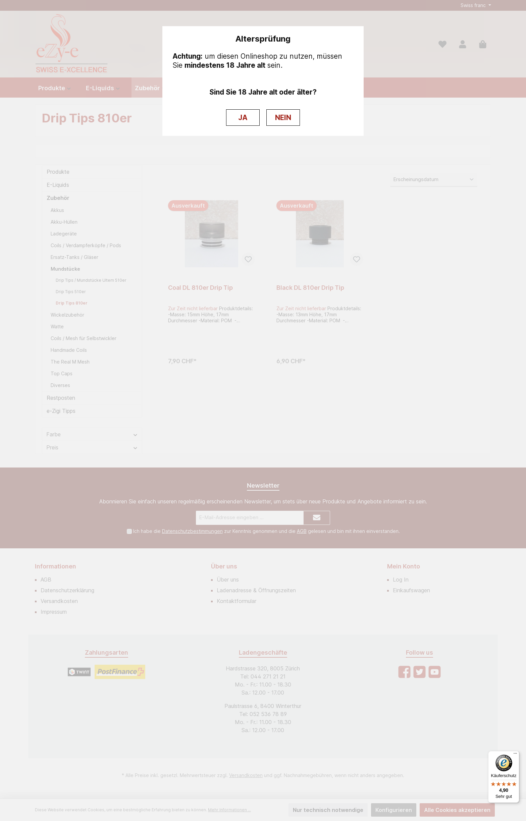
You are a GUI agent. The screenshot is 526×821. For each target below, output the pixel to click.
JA (243, 117)
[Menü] (515, 755)
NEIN (283, 117)
